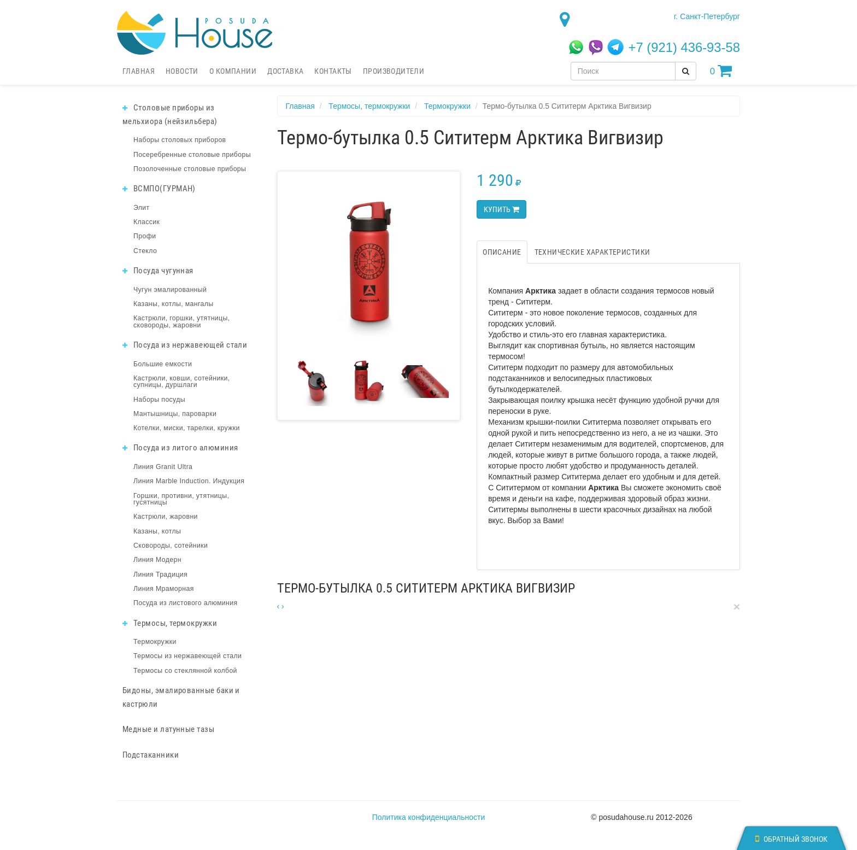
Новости (182, 71)
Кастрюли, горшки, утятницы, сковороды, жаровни (181, 321)
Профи (144, 236)
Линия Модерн (157, 560)
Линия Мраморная (163, 589)
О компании (232, 71)
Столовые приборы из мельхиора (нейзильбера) (170, 114)
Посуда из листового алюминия (185, 603)
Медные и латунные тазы (168, 729)
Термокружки (155, 642)
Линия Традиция (160, 574)
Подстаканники (150, 755)
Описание (502, 252)
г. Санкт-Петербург (707, 16)
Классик (146, 222)
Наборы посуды (159, 399)
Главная (138, 71)
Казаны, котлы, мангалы (173, 304)
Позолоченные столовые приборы (189, 169)
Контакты (332, 71)
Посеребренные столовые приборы (192, 155)
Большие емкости (162, 364)
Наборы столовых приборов (179, 140)
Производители (393, 71)
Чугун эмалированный (170, 290)
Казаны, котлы (157, 531)
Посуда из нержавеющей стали (184, 345)
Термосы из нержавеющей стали (187, 656)
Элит (141, 208)
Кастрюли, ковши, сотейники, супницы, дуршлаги (181, 381)
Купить (501, 209)
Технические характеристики (592, 252)
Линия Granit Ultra (162, 467)
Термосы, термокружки (169, 623)
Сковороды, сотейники (170, 545)
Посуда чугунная (157, 270)
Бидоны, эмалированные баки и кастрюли (181, 697)
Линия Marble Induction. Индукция (188, 481)
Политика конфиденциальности (428, 817)
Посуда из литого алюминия (180, 448)
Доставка (285, 71)
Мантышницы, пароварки (174, 414)
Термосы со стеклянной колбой (185, 671)
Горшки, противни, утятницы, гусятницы (181, 499)
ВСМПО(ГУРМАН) (159, 189)
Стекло (145, 251)
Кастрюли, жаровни (165, 516)
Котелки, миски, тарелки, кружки (186, 428)
